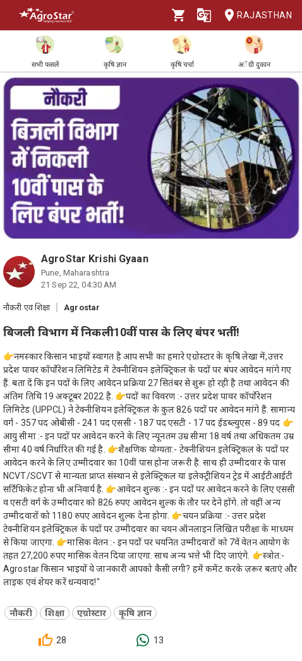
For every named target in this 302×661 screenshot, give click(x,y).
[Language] (204, 15)
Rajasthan (254, 15)
